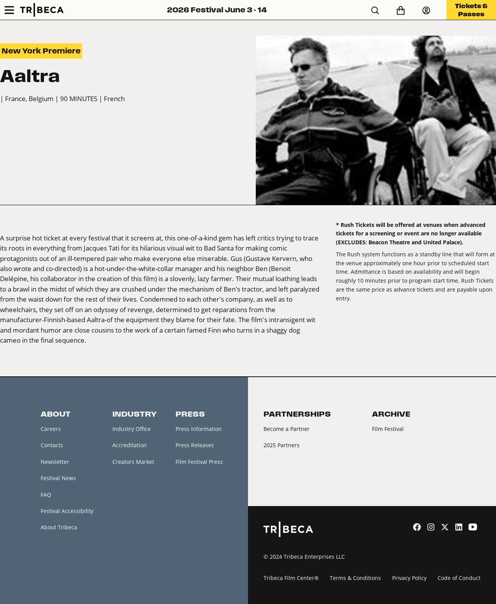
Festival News (58, 478)
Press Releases (195, 445)
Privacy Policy (409, 578)
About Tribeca (59, 527)
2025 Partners (282, 445)
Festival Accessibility (67, 511)
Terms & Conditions (355, 578)
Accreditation (129, 445)
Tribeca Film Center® (291, 578)
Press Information (199, 428)
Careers (51, 428)
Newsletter (55, 461)
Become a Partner (287, 428)
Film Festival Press (199, 461)
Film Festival (388, 428)
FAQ (46, 494)
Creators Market (133, 461)
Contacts (52, 445)
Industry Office (131, 428)
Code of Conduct (458, 578)
